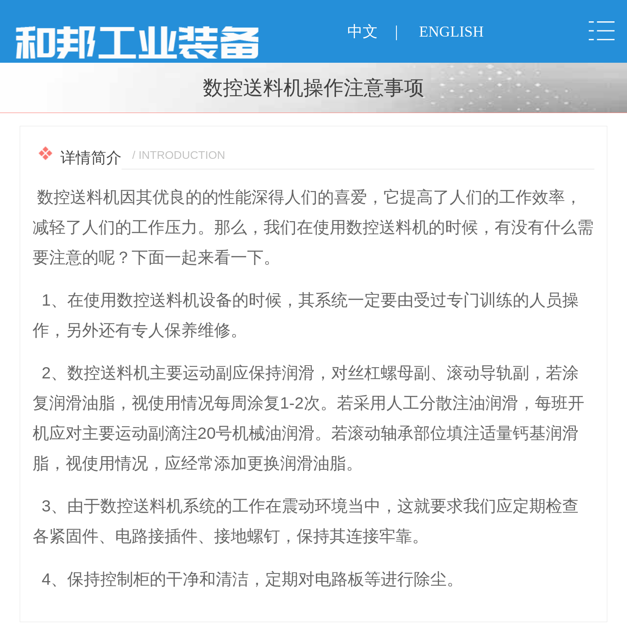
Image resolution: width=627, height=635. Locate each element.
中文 (362, 31)
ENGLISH (451, 31)
